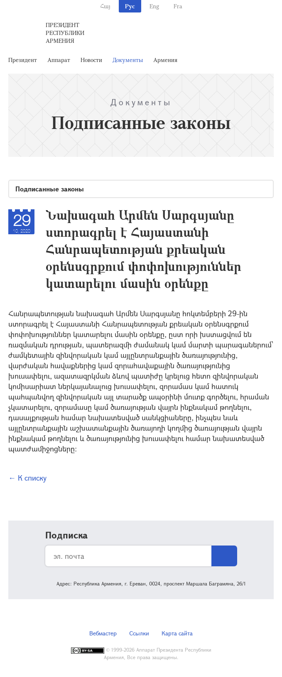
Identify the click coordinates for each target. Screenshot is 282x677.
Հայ (105, 6)
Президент (22, 60)
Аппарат (58, 60)
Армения (165, 60)
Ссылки (139, 633)
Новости (91, 60)
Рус (130, 6)
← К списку (27, 478)
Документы (128, 60)
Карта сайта (177, 633)
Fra (178, 6)
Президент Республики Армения (65, 33)
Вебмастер (103, 633)
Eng (154, 6)
